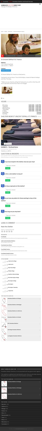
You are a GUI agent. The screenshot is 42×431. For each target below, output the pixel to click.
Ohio (3, 413)
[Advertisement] (21, 19)
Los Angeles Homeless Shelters (15, 335)
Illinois (6, 31)
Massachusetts (5, 415)
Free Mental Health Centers (7, 253)
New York (4, 404)
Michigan (3, 408)
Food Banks (3, 236)
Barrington (10, 284)
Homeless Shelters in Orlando (14, 317)
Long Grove (10, 290)
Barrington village (12, 280)
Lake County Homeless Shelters (8, 241)
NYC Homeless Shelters (13, 323)
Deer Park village (11, 267)
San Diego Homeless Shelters (14, 329)
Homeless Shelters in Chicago (14, 298)
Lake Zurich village (12, 261)
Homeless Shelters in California (15, 311)
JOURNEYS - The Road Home (9, 147)
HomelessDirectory (11, 5)
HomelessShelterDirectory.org (20, 428)
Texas (3, 417)
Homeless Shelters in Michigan (14, 304)
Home (2, 31)
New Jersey (4, 421)
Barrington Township (12, 287)
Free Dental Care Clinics (6, 245)
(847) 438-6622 (6, 70)
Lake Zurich (10, 31)
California (4, 406)
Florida (3, 411)
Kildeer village (11, 271)
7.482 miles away (8, 143)
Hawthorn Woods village (13, 274)
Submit (7, 168)
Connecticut (4, 424)
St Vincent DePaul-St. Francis (18, 31)
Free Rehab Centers (5, 249)
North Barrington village (13, 277)
